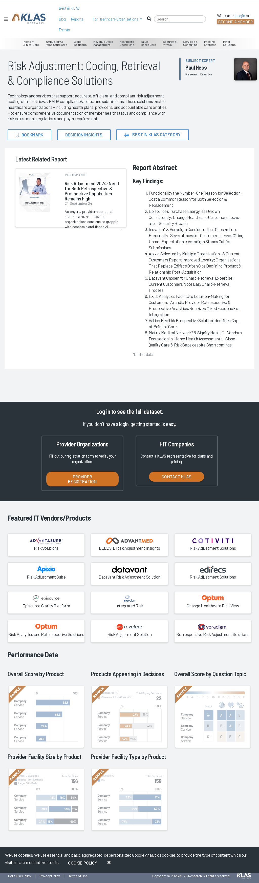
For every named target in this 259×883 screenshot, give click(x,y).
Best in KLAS (69, 8)
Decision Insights (84, 134)
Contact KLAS (176, 476)
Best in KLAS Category (152, 134)
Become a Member (235, 21)
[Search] (180, 19)
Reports (77, 19)
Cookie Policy (82, 862)
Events (64, 29)
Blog (62, 19)
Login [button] (240, 15)
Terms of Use (78, 876)
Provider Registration (82, 479)
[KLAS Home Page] (27, 19)
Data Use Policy (19, 876)
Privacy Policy (50, 876)
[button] (117, 19)
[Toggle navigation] (6, 19)
